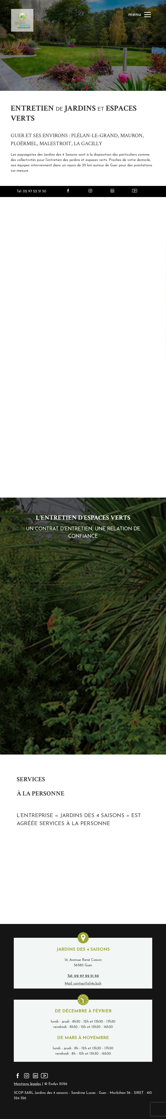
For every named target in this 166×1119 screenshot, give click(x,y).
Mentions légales (27, 1084)
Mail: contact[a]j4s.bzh (83, 983)
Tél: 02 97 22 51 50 (31, 191)
